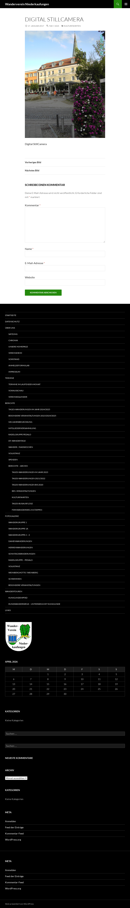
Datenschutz (12, 321)
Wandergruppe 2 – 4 (19, 535)
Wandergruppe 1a (18, 528)
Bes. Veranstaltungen (24, 491)
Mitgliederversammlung (22, 428)
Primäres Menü (126, 4)
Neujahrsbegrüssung (20, 422)
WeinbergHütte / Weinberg (23, 572)
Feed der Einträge (14, 827)
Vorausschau (16, 390)
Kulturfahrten (72, 26)
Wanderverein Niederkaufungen (27, 4)
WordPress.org (13, 839)
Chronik (13, 340)
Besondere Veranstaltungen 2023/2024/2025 (32, 415)
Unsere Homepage (18, 346)
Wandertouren (13, 591)
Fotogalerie (12, 516)
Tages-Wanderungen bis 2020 (27, 484)
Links (8, 610)
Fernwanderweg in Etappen (27, 510)
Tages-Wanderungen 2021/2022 (28, 478)
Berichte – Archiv (18, 466)
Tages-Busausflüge (22, 503)
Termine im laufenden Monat (24, 384)
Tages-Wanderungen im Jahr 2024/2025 (29, 409)
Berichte (10, 403)
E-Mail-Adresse (35, 263)
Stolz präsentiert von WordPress (19, 904)
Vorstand (13, 359)
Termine (9, 378)
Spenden (13, 459)
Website (30, 277)
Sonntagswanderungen (21, 553)
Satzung (13, 334)
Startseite (10, 315)
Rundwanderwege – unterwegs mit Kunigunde (34, 604)
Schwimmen (14, 579)
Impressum (14, 371)
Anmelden (10, 821)
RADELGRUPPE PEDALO (19, 434)
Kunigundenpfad (17, 597)
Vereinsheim (15, 353)
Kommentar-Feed (14, 833)
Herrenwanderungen (20, 547)
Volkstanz (14, 453)
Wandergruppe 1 (17, 522)
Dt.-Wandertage (17, 440)
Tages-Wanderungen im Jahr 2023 (30, 472)
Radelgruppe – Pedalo (20, 560)
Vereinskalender (17, 397)
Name (29, 248)
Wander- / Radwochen (20, 447)
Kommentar (32, 205)
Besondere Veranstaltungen (24, 585)
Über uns (10, 328)
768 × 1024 (54, 26)
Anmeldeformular (18, 365)
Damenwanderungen (20, 541)
